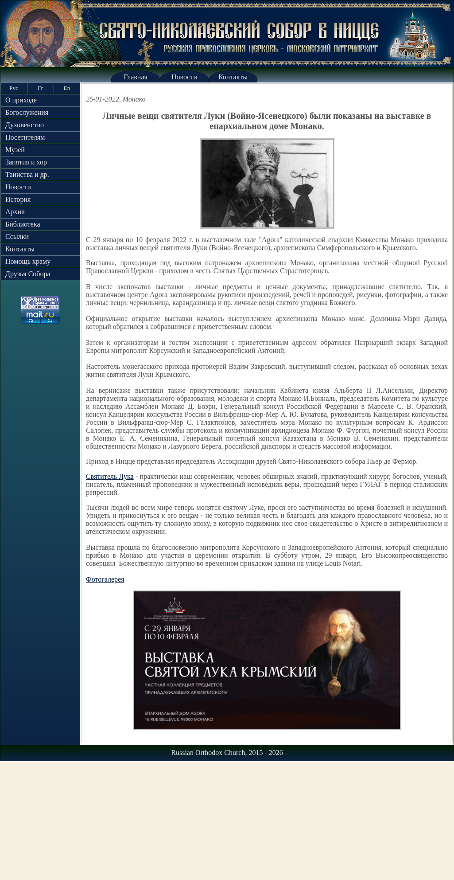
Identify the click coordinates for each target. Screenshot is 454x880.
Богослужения (26, 112)
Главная (135, 77)
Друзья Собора (27, 274)
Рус (13, 88)
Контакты (233, 77)
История (18, 199)
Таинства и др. (27, 174)
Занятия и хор (26, 162)
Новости (184, 77)
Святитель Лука (110, 476)
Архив (15, 211)
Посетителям (25, 137)
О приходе (21, 100)
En (67, 88)
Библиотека (22, 224)
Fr (40, 88)
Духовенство (24, 125)
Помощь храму (27, 261)
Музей (15, 149)
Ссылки (17, 236)
